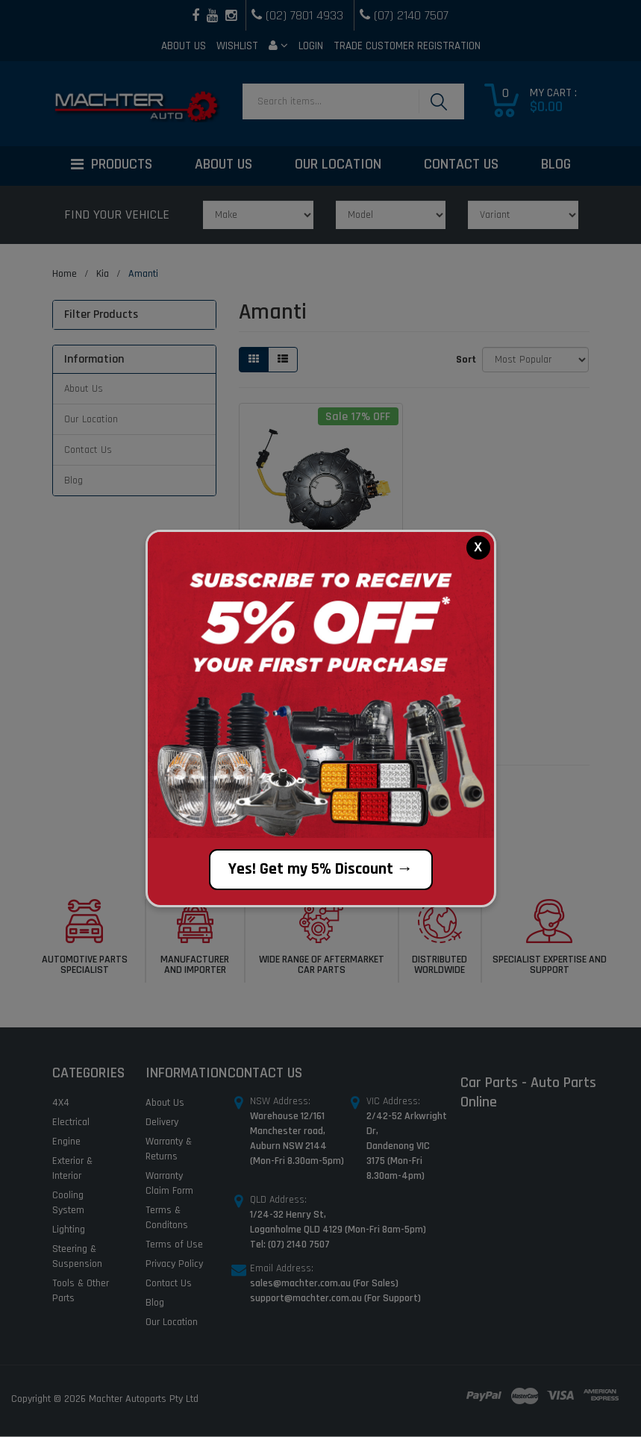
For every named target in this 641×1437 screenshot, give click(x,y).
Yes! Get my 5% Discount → (320, 869)
